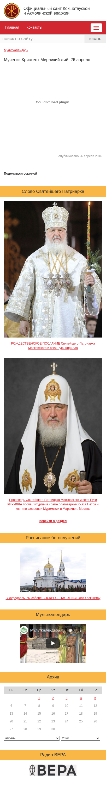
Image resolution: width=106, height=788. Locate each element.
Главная (12, 27)
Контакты (34, 27)
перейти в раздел (53, 521)
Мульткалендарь (16, 50)
